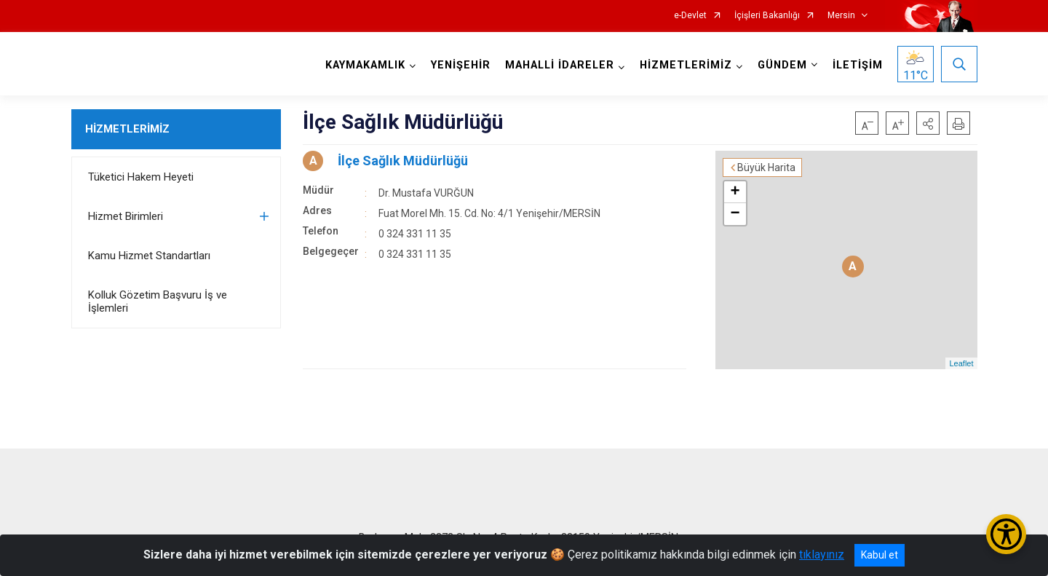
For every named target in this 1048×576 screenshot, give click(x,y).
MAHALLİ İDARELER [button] (559, 65)
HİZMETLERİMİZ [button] (686, 65)
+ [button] (734, 192)
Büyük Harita (766, 167)
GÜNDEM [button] (782, 65)
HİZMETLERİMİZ (127, 128)
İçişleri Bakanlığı (767, 15)
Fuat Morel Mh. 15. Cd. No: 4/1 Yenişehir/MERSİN (489, 213)
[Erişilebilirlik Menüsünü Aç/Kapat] (1006, 534)
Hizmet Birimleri (125, 216)
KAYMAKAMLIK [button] (365, 65)
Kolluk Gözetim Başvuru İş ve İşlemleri (157, 301)
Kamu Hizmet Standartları (149, 255)
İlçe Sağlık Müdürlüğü (403, 160)
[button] (928, 123)
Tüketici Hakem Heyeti (141, 177)
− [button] (734, 214)
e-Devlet (690, 15)
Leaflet (961, 363)
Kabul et (879, 555)
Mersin (841, 15)
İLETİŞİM (858, 65)
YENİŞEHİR (461, 65)
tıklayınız (821, 554)
